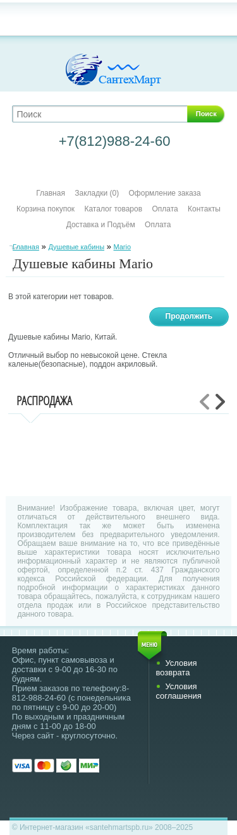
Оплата (165, 208)
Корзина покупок (45, 208)
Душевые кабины (76, 247)
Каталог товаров (113, 208)
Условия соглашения (178, 691)
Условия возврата (176, 667)
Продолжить (189, 316)
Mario (122, 247)
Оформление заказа (165, 193)
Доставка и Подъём (101, 224)
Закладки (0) (97, 193)
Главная (50, 193)
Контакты (204, 208)
